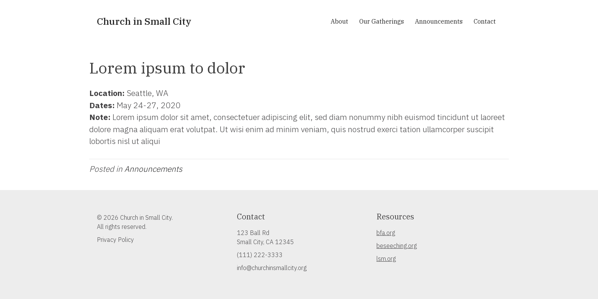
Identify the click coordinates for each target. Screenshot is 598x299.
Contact (485, 21)
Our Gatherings (381, 21)
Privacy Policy (115, 239)
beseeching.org (396, 245)
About (339, 21)
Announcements (439, 21)
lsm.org (386, 258)
